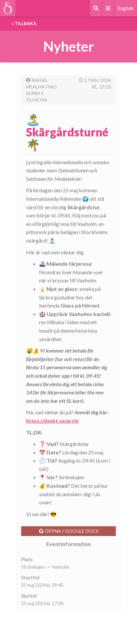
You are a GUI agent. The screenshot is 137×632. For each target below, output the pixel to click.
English (125, 8)
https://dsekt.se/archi (52, 421)
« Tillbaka (23, 23)
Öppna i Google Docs (68, 531)
